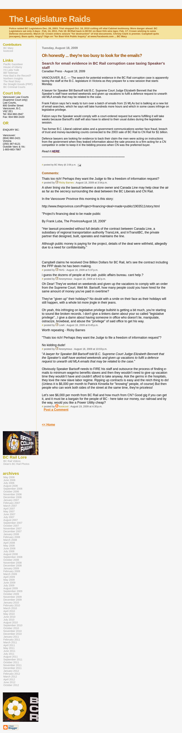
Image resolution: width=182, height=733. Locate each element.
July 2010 (8, 619)
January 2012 (11, 670)
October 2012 (11, 685)
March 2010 (10, 608)
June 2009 (9, 582)
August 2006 (10, 485)
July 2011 (8, 653)
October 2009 (11, 594)
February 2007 (11, 502)
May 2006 (9, 477)
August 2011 (10, 656)
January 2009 (11, 568)
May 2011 (9, 648)
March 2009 (10, 574)
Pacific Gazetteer (13, 64)
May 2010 (9, 614)
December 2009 (12, 599)
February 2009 (11, 571)
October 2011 (11, 662)
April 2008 (9, 542)
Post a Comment (56, 409)
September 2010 (12, 625)
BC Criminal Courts (14, 87)
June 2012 (9, 682)
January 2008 (11, 534)
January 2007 (11, 500)
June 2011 (9, 651)
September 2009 (12, 591)
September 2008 (12, 557)
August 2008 (10, 554)
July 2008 (8, 551)
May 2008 (9, 545)
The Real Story (11, 81)
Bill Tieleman (10, 72)
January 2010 (11, 602)
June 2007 (9, 514)
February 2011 (11, 639)
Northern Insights (13, 78)
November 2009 (12, 596)
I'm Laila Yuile (11, 70)
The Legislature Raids (49, 19)
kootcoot (63, 406)
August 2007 (10, 520)
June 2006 (9, 480)
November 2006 (12, 494)
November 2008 (12, 562)
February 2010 (11, 605)
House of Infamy (12, 67)
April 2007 (9, 508)
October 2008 (11, 559)
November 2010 (12, 631)
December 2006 (12, 497)
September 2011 (12, 659)
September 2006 (12, 488)
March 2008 (10, 539)
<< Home (48, 424)
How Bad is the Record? (17, 75)
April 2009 (9, 577)
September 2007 (12, 522)
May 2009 (9, 579)
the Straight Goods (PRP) (18, 84)
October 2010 (11, 628)
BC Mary (8, 48)
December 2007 (12, 531)
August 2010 (10, 622)
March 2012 (10, 676)
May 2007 (9, 511)
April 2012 (9, 679)
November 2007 (12, 528)
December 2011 (12, 668)
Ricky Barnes (66, 182)
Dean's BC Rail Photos (16, 464)
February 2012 (11, 673)
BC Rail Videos (12, 461)
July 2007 (8, 517)
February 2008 (11, 537)
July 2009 (8, 585)
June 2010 (9, 616)
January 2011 (11, 636)
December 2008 (12, 565)
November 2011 (12, 665)
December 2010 (12, 633)
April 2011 (9, 645)
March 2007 (10, 505)
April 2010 (9, 611)
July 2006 (8, 483)
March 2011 (10, 642)
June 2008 (9, 548)
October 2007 (11, 525)
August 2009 (10, 588)
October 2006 (11, 491)
